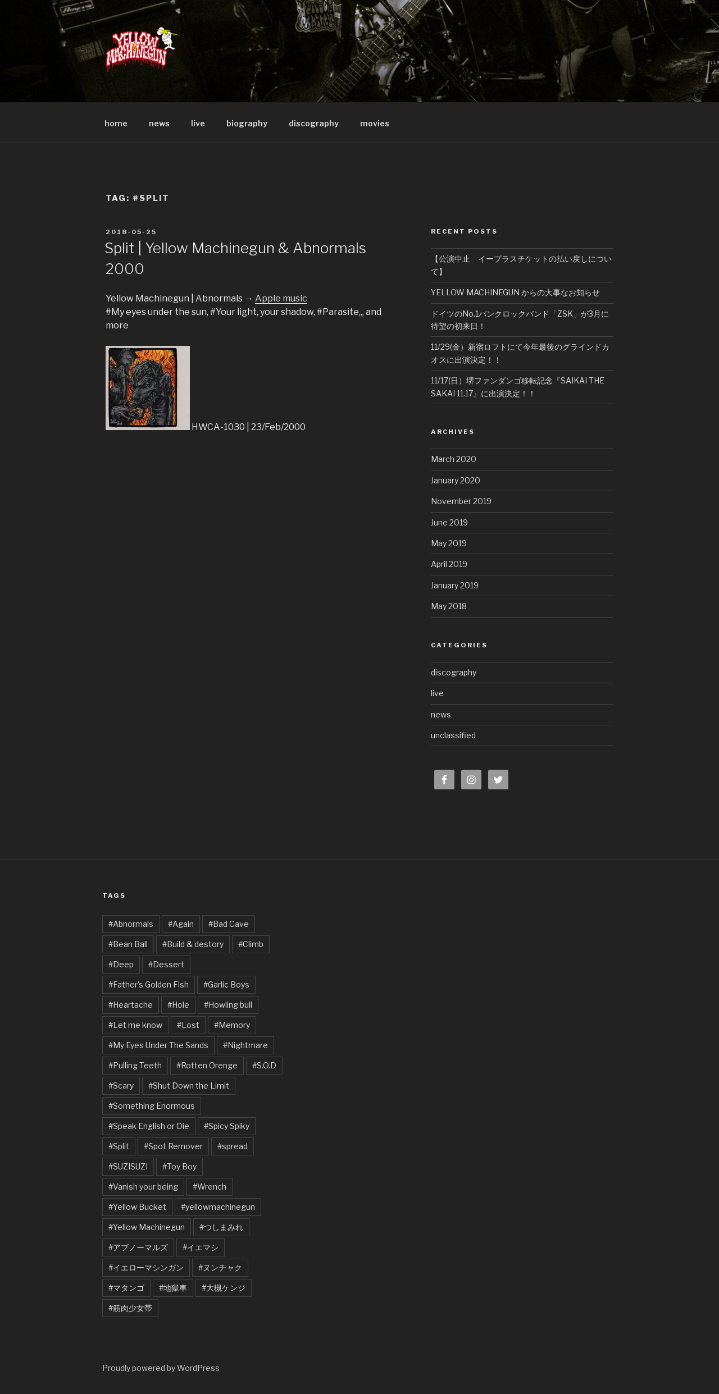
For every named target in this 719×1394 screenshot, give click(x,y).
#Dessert (166, 964)
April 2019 (449, 564)
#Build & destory (193, 944)
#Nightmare (245, 1045)
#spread (232, 1146)
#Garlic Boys (226, 984)
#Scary (121, 1085)
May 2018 (449, 606)
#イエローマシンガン (146, 1267)
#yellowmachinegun (218, 1207)
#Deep (121, 964)
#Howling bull (228, 1004)
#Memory (232, 1025)
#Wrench (209, 1186)
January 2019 (455, 585)
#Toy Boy (179, 1166)
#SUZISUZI (128, 1166)
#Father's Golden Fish (148, 984)
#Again (181, 924)
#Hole (178, 1004)
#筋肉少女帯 (130, 1308)
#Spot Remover (173, 1146)
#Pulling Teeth (135, 1065)
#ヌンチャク (220, 1267)
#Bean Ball (128, 944)
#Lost (188, 1025)
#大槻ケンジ (223, 1287)
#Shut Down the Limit (188, 1085)
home (116, 123)
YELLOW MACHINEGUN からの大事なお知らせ (515, 292)
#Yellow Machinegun (146, 1227)
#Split (118, 1146)
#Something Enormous (151, 1105)
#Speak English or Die (148, 1126)
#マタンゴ (126, 1287)
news (159, 123)
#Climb (250, 944)
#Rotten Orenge (207, 1065)
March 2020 (453, 459)
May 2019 (449, 543)
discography (314, 123)
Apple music (281, 298)
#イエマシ (201, 1247)
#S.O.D (264, 1065)
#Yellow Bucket (137, 1207)
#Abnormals (130, 924)
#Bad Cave (228, 924)
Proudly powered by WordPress (161, 1368)
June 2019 (449, 522)
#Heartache (130, 1004)
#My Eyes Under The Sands (158, 1045)
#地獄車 (173, 1287)
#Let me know (135, 1025)
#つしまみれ (221, 1227)
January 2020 (455, 480)
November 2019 (461, 501)
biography (246, 123)
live (198, 123)
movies (374, 123)
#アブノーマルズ (138, 1247)
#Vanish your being (143, 1186)
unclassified (453, 735)
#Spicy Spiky (226, 1126)
